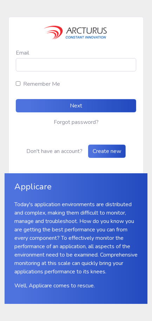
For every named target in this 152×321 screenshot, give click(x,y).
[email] (76, 64)
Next (76, 106)
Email (22, 53)
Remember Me (41, 84)
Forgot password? (76, 122)
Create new (107, 151)
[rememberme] (18, 83)
